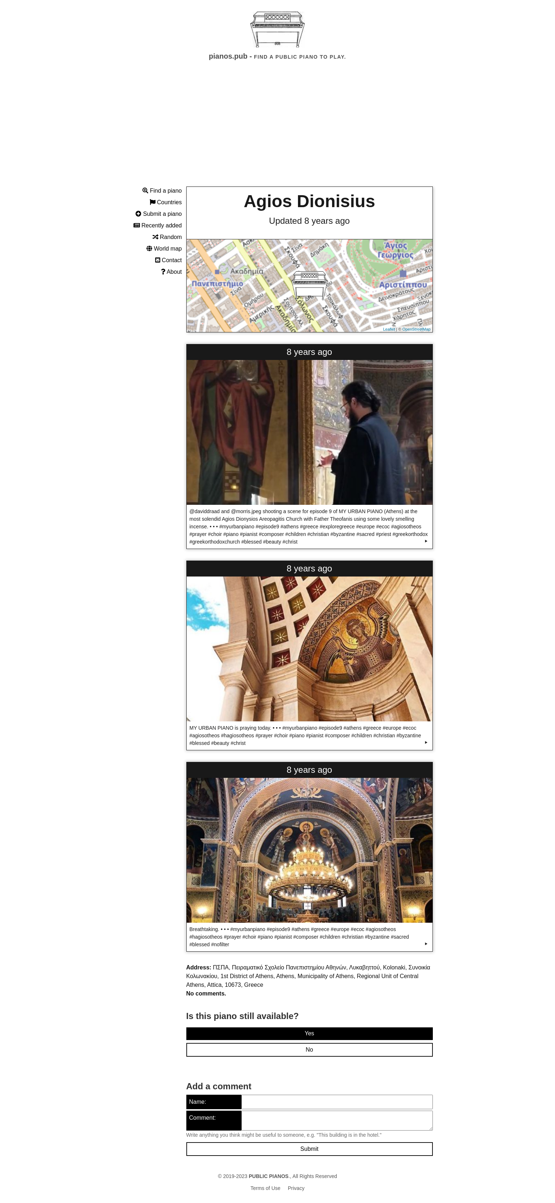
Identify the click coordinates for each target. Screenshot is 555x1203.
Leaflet (389, 329)
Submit (310, 1149)
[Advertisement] (277, 130)
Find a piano (162, 191)
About (171, 272)
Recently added (157, 225)
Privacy (296, 1188)
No (309, 1050)
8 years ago (309, 352)
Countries (166, 202)
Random (167, 237)
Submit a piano (159, 214)
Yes (309, 1033)
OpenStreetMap (416, 329)
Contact (168, 260)
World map (164, 249)
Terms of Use (265, 1188)
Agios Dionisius (309, 201)
